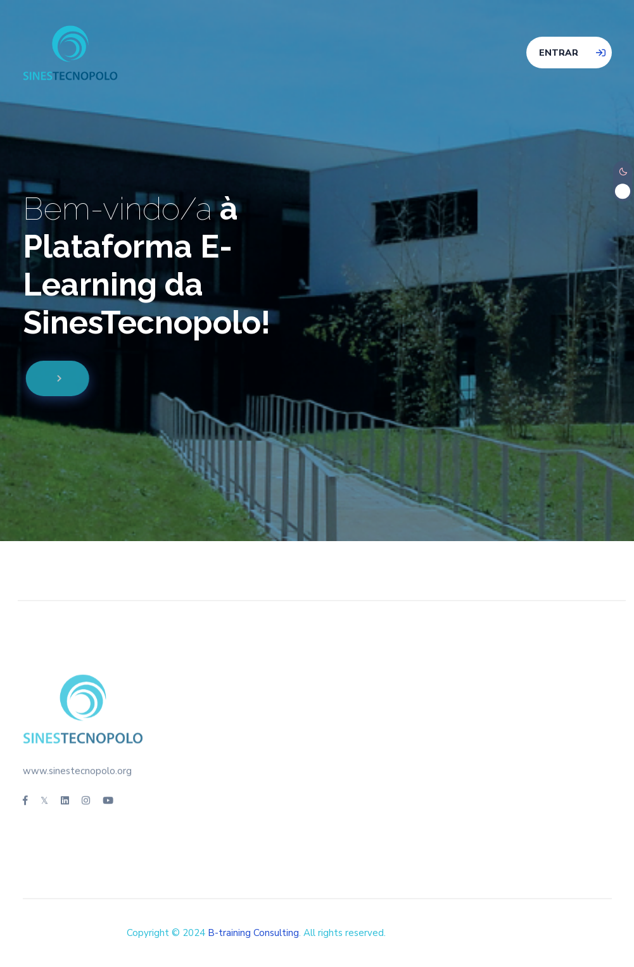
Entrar (558, 53)
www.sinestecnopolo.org (77, 768)
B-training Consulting (253, 932)
